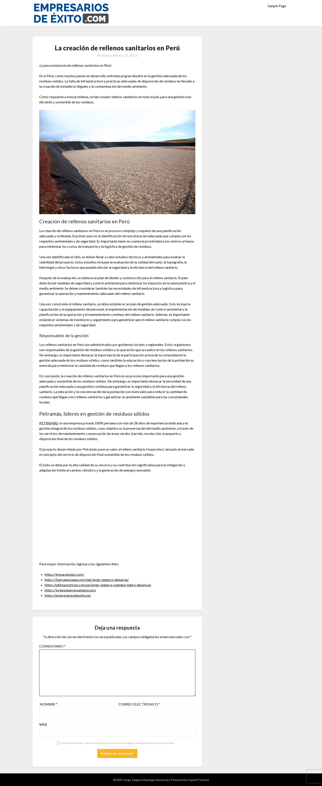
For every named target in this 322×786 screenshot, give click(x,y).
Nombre (49, 704)
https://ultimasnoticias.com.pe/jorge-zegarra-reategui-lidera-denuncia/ (98, 585)
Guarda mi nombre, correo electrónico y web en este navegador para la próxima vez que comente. (118, 743)
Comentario (52, 646)
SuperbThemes (198, 780)
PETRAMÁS (48, 423)
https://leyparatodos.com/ (64, 574)
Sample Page (277, 6)
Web (43, 724)
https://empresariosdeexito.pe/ (68, 595)
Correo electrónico (139, 704)
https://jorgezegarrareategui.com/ (70, 590)
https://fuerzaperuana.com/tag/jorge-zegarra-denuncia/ (87, 580)
